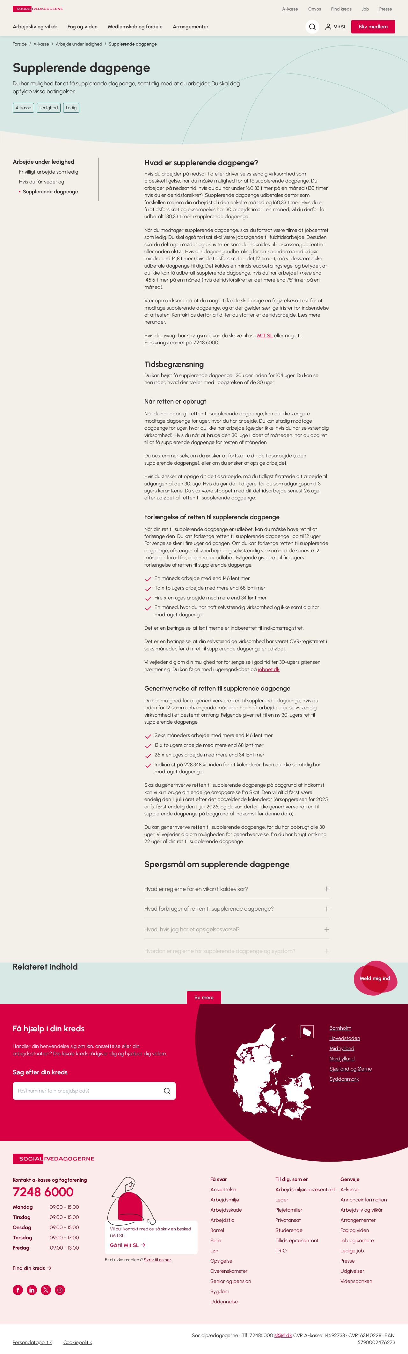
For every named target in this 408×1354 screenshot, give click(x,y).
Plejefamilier (288, 1210)
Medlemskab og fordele (135, 27)
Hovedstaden (345, 1038)
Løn (214, 1251)
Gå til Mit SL (128, 1245)
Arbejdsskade (226, 1210)
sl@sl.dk (283, 1335)
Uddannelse (224, 1302)
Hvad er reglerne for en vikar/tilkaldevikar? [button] (196, 897)
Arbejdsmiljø (224, 1200)
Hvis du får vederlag (41, 182)
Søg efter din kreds (40, 1072)
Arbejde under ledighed (79, 44)
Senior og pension (230, 1281)
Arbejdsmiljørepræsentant (305, 1189)
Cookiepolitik (77, 1342)
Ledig (71, 108)
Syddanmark (344, 1079)
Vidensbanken (356, 1281)
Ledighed (49, 108)
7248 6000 (43, 1192)
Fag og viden (83, 27)
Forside (20, 44)
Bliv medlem (373, 27)
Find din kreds (33, 1267)
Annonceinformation (363, 1200)
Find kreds (341, 9)
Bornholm (340, 1028)
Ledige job (352, 1251)
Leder (281, 1200)
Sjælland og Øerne (351, 1069)
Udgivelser (352, 1271)
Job (365, 9)
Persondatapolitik (32, 1342)
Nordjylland (342, 1059)
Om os (314, 9)
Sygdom (219, 1291)
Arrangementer (190, 27)
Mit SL (335, 27)
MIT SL (265, 336)
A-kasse (290, 9)
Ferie (215, 1240)
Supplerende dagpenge (133, 44)
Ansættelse (223, 1189)
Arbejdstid (222, 1220)
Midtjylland (342, 1048)
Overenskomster (229, 1271)
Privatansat (288, 1220)
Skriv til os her (157, 1260)
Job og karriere (357, 1240)
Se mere (204, 997)
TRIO (281, 1251)
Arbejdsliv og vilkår (35, 27)
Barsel (217, 1230)
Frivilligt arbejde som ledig (48, 172)
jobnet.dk (269, 669)
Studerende (288, 1230)
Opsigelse (221, 1261)
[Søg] (312, 27)
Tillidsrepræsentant (297, 1240)
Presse (385, 9)
